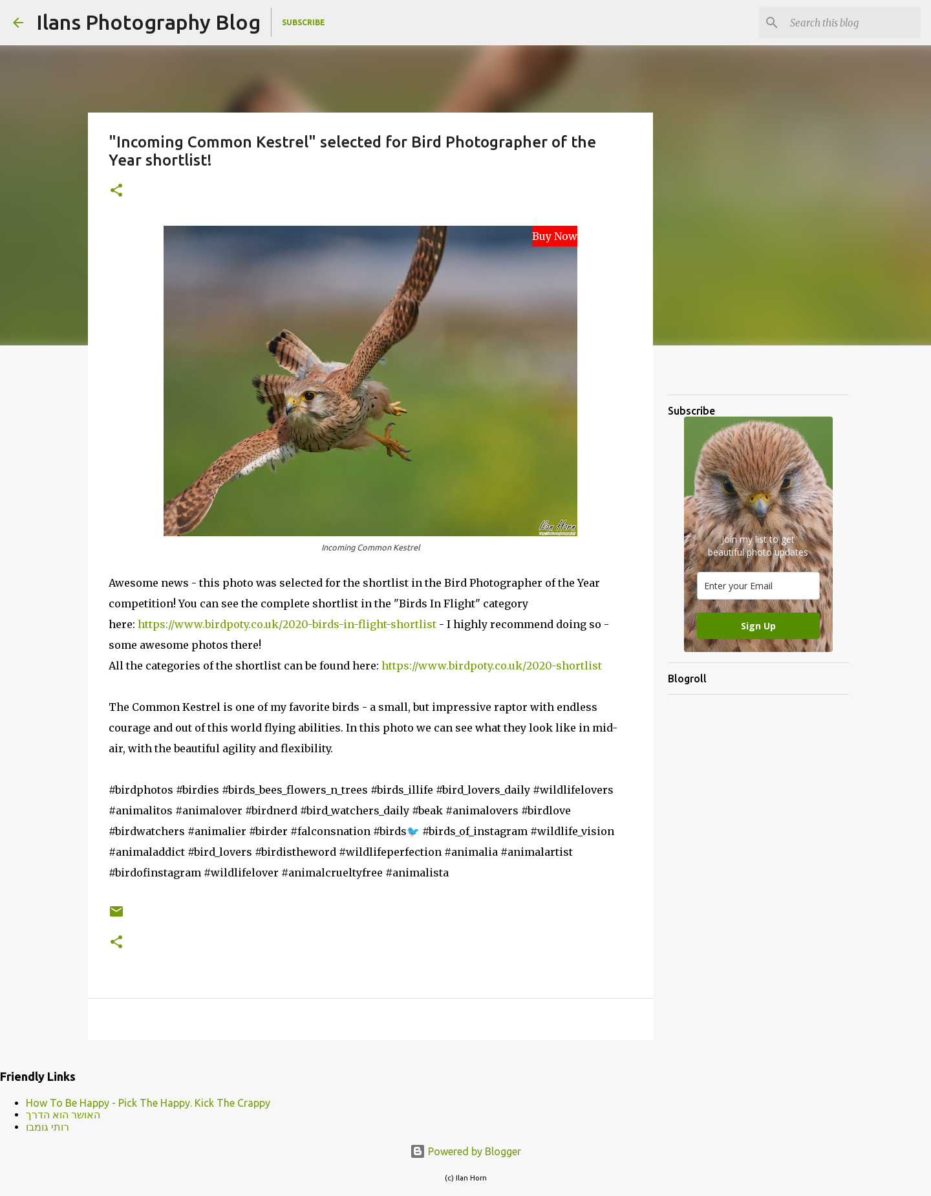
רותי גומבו (47, 1127)
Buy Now (554, 236)
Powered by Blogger (465, 1151)
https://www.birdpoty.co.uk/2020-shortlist (491, 665)
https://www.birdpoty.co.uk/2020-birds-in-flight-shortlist (287, 624)
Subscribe (303, 22)
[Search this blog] (853, 22)
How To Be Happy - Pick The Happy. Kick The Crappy (148, 1103)
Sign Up (758, 626)
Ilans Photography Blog (148, 22)
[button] (116, 191)
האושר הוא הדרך (63, 1114)
